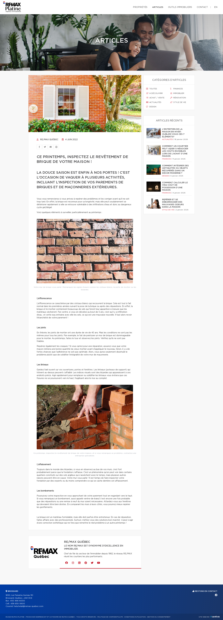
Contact (202, 7)
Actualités (153, 102)
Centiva (215, 617)
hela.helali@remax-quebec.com (28, 606)
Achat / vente (155, 98)
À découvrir (154, 93)
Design (151, 107)
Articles (157, 7)
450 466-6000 (17, 601)
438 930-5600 (18, 604)
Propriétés (140, 7)
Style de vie (178, 102)
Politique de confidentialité (110, 617)
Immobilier (177, 93)
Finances (176, 89)
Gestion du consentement (158, 617)
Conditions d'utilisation (135, 617)
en (215, 7)
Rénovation (178, 98)
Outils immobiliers (180, 7)
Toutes (151, 89)
